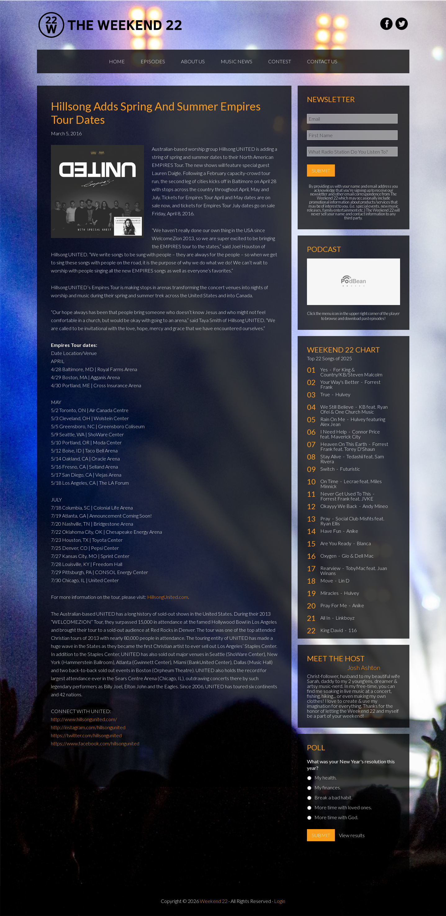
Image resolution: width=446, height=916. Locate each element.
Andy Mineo (375, 506)
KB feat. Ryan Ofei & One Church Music (354, 409)
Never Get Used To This (346, 493)
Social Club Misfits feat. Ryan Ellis (352, 520)
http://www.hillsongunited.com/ (84, 719)
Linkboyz (345, 618)
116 (352, 630)
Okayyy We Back (339, 506)
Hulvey (342, 394)
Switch (328, 469)
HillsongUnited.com (167, 597)
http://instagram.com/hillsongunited (88, 727)
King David (332, 630)
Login (279, 901)
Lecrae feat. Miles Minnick (351, 483)
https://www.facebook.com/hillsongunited (95, 743)
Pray (325, 518)
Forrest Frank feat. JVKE (346, 498)
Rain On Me (333, 419)
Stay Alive (331, 456)
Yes (324, 369)
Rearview (330, 568)
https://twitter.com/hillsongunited (86, 735)
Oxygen (328, 556)
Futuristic (350, 469)
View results (352, 835)
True (325, 394)
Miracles (330, 593)
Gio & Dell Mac (358, 556)
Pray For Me (334, 605)
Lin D (343, 580)
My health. (325, 777)
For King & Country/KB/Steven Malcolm (351, 371)
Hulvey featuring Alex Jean (352, 421)
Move (327, 580)
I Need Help (334, 431)
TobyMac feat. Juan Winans (353, 570)
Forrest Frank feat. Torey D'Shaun (354, 446)
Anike (352, 531)
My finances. (327, 787)
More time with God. (336, 817)
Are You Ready (336, 543)
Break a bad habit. (333, 797)
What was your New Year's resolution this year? (351, 764)
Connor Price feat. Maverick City (350, 434)
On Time (329, 481)
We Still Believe (337, 407)
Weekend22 (110, 24)
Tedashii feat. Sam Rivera (352, 458)
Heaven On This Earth (344, 444)
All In (325, 618)
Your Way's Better (340, 382)
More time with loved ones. (343, 807)
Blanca (364, 543)
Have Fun (331, 531)
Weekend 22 (214, 901)
